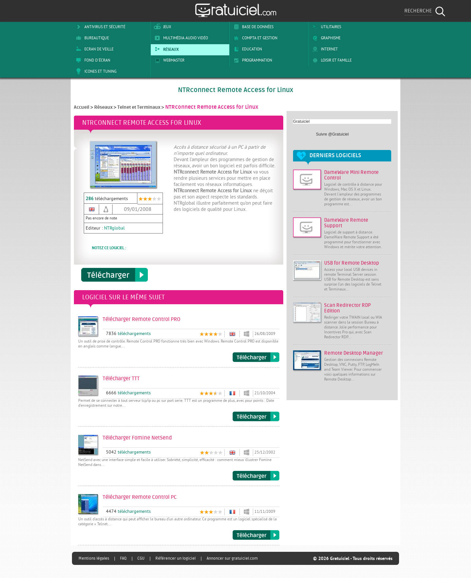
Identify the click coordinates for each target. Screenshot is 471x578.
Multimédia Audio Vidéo (180, 38)
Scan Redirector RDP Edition (347, 308)
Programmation (251, 60)
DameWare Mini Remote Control (351, 175)
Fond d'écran (92, 60)
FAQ (123, 558)
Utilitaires (325, 27)
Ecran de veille (93, 49)
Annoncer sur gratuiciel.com (232, 558)
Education (246, 49)
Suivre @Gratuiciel (332, 134)
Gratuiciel (301, 121)
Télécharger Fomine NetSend (256, 476)
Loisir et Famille (331, 60)
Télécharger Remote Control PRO (256, 357)
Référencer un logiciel (175, 558)
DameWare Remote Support (346, 223)
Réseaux (165, 49)
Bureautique (91, 38)
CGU (141, 558)
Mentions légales (93, 558)
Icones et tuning (95, 71)
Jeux (161, 27)
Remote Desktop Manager (353, 353)
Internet (324, 49)
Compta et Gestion (254, 38)
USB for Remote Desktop (351, 263)
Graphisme (325, 38)
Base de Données (252, 27)
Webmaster (168, 60)
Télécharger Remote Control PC (256, 535)
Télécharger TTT (256, 416)
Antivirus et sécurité (99, 27)
